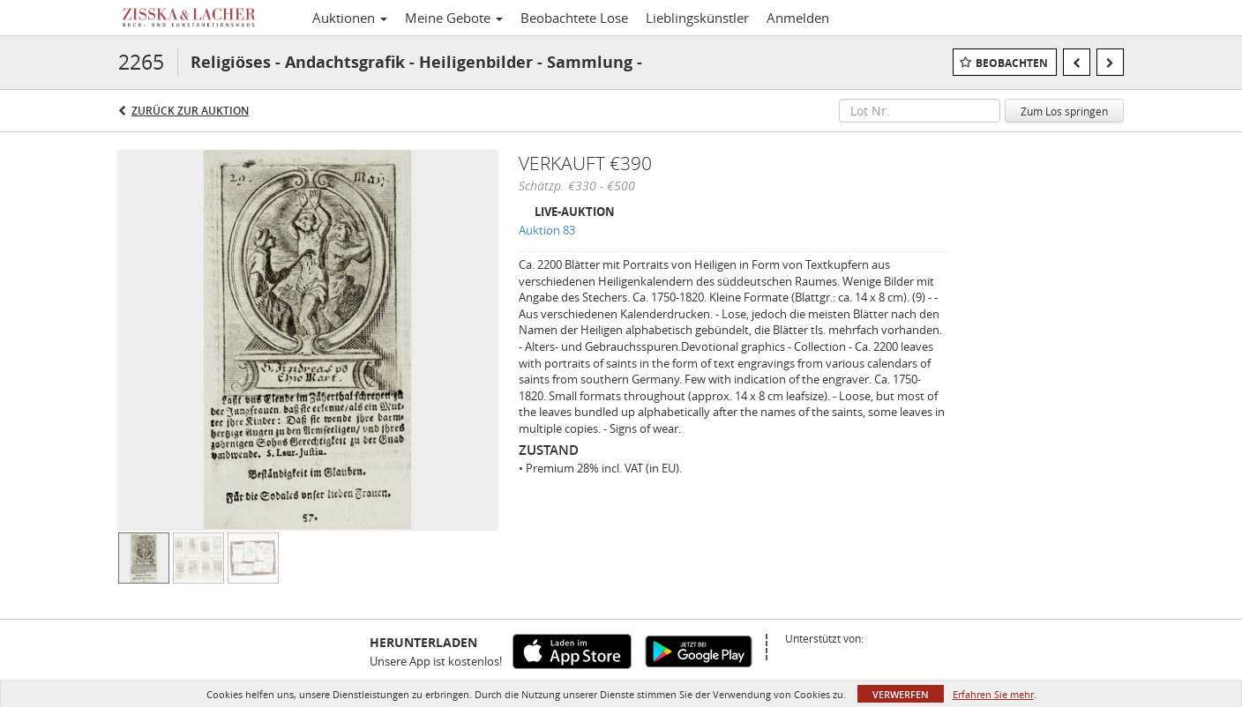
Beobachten (1012, 63)
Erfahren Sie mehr (993, 694)
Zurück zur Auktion (190, 110)
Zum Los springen (1064, 111)
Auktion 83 (547, 230)
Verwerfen (900, 694)
